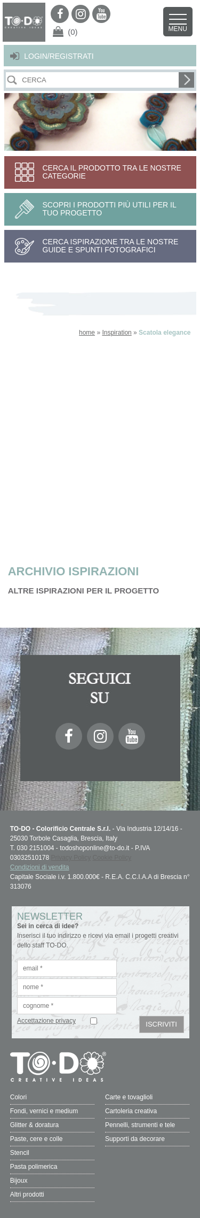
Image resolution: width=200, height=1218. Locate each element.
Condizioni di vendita (39, 867)
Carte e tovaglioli (129, 1097)
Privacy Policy (71, 857)
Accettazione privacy (46, 1020)
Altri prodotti (27, 1194)
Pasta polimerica (34, 1166)
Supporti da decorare (135, 1139)
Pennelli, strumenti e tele (140, 1125)
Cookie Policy (112, 857)
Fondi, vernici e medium (44, 1111)
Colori (18, 1097)
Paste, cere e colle (36, 1139)
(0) (72, 31)
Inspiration (116, 332)
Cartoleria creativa (131, 1111)
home (87, 332)
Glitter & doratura (34, 1125)
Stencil (19, 1153)
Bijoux (19, 1180)
